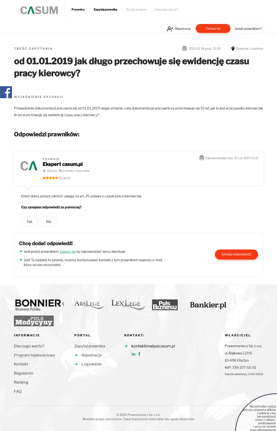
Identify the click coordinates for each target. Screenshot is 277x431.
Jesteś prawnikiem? (248, 28)
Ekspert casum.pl (63, 164)
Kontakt (21, 364)
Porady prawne (136, 9)
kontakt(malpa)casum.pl (153, 346)
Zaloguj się (213, 28)
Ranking (21, 382)
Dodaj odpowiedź (236, 254)
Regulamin (23, 373)
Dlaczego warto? (166, 9)
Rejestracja (183, 28)
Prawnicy (78, 9)
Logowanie (92, 364)
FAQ (18, 391)
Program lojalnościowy (34, 355)
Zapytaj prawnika (105, 9)
